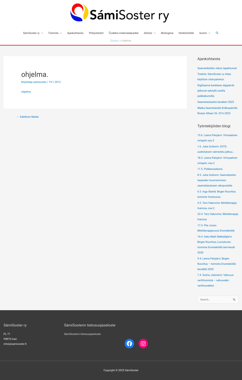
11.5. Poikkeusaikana (210, 169)
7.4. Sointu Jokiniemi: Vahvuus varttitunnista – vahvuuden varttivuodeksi (215, 280)
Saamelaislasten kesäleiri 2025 (215, 102)
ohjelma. (26, 91)
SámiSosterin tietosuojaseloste (82, 334)
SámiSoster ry (31, 33)
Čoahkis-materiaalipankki (124, 33)
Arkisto (148, 33)
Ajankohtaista (75, 33)
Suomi (203, 33)
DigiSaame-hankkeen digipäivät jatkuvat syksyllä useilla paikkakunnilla (215, 91)
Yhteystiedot (96, 33)
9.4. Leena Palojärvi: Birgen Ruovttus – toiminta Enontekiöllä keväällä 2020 (216, 264)
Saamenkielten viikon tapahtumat (217, 68)
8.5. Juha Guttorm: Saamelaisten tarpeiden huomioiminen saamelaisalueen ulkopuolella (216, 180)
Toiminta (53, 33)
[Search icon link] (217, 33)
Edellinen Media (28, 116)
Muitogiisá (167, 33)
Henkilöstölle (186, 33)
